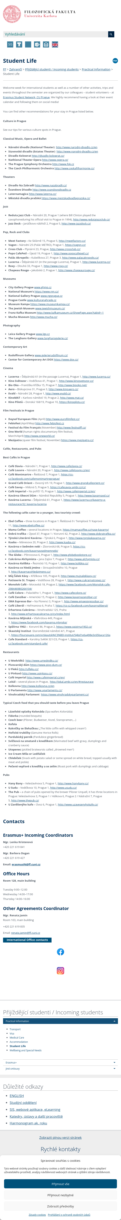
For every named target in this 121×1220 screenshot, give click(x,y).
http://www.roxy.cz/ (56, 266)
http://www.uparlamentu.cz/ (45, 690)
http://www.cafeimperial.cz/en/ (76, 491)
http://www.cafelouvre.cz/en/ (72, 470)
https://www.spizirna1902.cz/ (74, 626)
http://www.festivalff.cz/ (71, 427)
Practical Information (96, 69)
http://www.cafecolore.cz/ (70, 593)
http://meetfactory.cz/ (72, 241)
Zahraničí (15, 69)
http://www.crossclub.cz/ (65, 249)
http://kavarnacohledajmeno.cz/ (31, 571)
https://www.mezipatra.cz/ (77, 440)
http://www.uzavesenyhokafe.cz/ (78, 804)
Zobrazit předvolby (60, 1206)
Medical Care (17, 1037)
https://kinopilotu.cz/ (72, 402)
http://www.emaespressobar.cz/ (84, 601)
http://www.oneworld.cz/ (39, 436)
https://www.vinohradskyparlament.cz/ (65, 694)
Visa (12, 1033)
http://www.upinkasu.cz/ (37, 673)
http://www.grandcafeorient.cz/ (85, 483)
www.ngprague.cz (51, 296)
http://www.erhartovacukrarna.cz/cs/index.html (40, 614)
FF (4, 69)
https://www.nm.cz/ (47, 291)
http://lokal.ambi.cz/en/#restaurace (72, 681)
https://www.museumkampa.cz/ (50, 304)
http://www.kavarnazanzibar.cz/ (77, 597)
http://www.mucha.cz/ (43, 317)
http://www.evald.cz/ (58, 393)
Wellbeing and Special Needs (26, 1050)
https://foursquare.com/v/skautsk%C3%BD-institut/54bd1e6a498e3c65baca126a (60, 635)
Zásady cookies (37, 1215)
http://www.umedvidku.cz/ (41, 660)
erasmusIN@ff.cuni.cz (26, 864)
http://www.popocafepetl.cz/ (71, 253)
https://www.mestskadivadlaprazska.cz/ (66, 198)
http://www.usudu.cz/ (63, 787)
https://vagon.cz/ (75, 245)
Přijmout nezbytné (60, 1195)
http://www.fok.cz (63, 164)
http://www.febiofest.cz (49, 423)
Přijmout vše (60, 1184)
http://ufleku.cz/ (28, 669)
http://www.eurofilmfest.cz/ (63, 419)
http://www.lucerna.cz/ (96, 262)
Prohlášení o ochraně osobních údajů (69, 1215)
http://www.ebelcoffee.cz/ (29, 525)
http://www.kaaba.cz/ (62, 542)
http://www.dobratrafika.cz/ (98, 534)
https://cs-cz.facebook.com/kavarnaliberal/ (82, 605)
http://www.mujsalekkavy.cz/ (78, 576)
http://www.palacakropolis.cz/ (80, 257)
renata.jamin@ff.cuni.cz (25, 933)
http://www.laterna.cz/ (42, 194)
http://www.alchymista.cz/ (84, 559)
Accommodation (19, 1041)
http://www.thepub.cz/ (25, 800)
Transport (15, 1029)
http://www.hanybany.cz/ (73, 783)
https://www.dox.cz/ (66, 359)
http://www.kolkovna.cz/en (37, 686)
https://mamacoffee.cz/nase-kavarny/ (86, 529)
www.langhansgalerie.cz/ (52, 338)
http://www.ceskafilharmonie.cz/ (75, 168)
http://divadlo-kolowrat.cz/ (48, 156)
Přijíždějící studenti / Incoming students (52, 69)
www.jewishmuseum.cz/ (50, 308)
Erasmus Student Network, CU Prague (26, 97)
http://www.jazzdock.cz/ (76, 223)
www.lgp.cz (43, 334)
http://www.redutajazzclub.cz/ (91, 219)
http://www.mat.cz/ (72, 397)
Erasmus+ (11, 1062)
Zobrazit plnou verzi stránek (60, 1137)
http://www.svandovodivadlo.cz (52, 189)
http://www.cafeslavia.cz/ (66, 466)
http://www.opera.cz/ (55, 160)
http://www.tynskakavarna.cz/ (87, 538)
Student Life (11, 74)
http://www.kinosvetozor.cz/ (76, 381)
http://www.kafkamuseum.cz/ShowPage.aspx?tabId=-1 (70, 312)
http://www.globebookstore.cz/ (72, 555)
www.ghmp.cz (42, 287)
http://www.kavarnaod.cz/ (94, 495)
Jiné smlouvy (13, 1068)
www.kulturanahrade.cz (41, 300)
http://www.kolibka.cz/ (75, 563)
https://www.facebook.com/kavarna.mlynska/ (39, 622)
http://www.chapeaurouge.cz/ (76, 270)
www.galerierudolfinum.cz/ (51, 355)
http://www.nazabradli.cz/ (51, 185)
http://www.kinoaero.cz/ (63, 389)
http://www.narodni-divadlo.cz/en (76, 147)
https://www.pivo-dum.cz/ (46, 665)
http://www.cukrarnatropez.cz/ (86, 580)
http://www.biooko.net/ (72, 385)
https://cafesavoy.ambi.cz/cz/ (68, 487)
